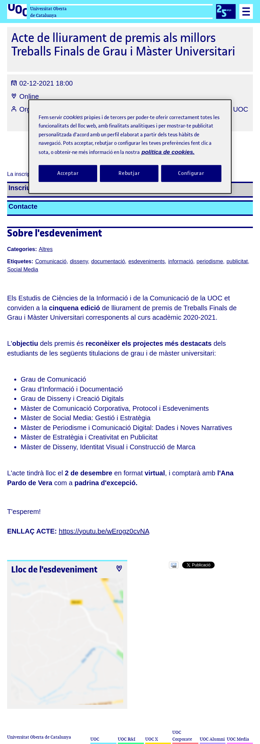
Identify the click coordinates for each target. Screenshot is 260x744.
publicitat (237, 261)
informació (180, 261)
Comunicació (50, 261)
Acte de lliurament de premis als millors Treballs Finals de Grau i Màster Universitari (123, 44)
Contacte (23, 206)
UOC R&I (126, 739)
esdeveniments (146, 261)
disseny (79, 261)
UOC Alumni (212, 739)
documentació (108, 261)
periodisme (210, 261)
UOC (94, 739)
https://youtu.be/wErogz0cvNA (104, 531)
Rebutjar (129, 173)
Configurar (191, 173)
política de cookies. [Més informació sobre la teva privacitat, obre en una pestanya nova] (168, 152)
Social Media (22, 269)
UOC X (151, 739)
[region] (130, 146)
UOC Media (238, 739)
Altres (46, 249)
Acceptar (68, 173)
